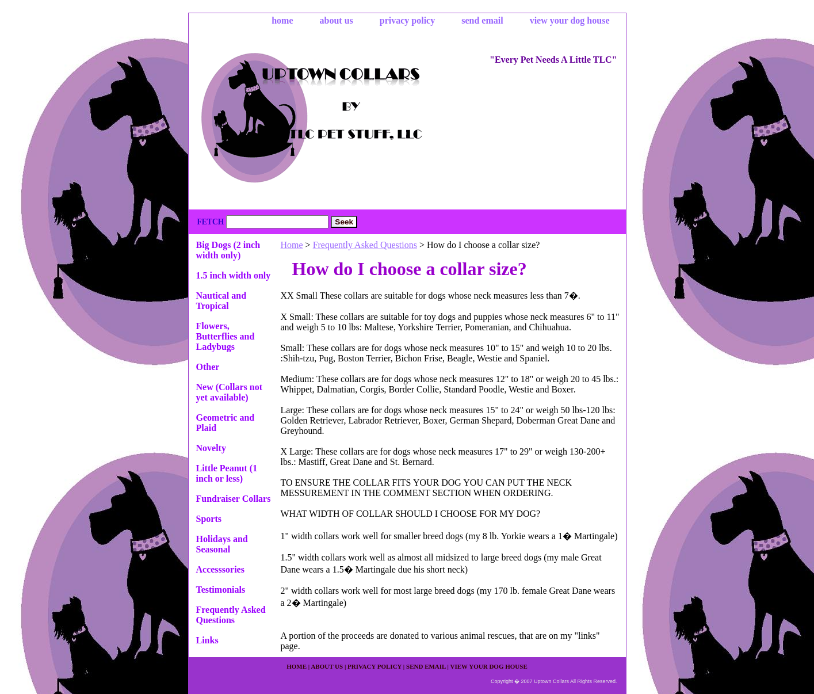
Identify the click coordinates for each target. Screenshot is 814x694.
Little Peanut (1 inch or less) (227, 473)
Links (207, 640)
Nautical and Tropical (221, 301)
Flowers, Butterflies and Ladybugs (225, 336)
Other (208, 367)
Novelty (211, 448)
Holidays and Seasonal (222, 544)
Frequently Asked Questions (365, 245)
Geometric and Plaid (225, 423)
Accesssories (220, 569)
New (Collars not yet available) (229, 392)
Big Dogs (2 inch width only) (228, 250)
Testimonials (221, 589)
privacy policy (407, 20)
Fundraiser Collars (233, 499)
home (282, 20)
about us (336, 20)
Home (292, 245)
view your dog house (570, 20)
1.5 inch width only (233, 275)
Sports (208, 519)
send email (482, 20)
